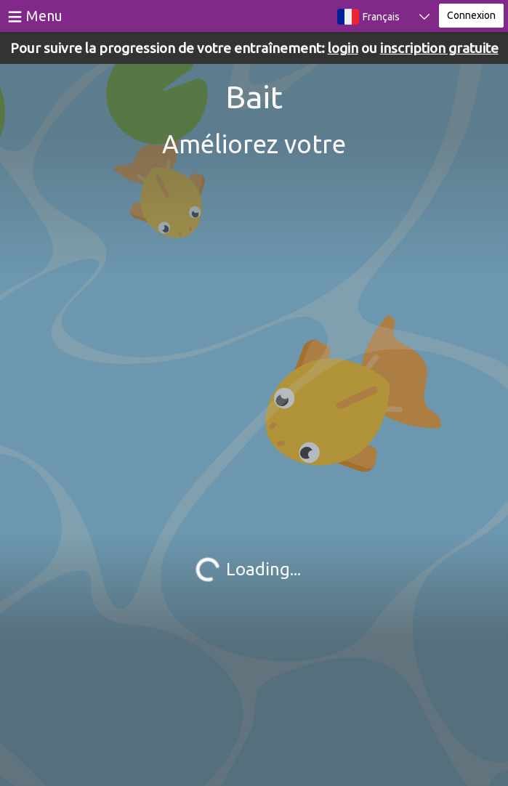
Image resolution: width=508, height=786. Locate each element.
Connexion (471, 15)
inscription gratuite (439, 48)
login (343, 48)
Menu (44, 15)
